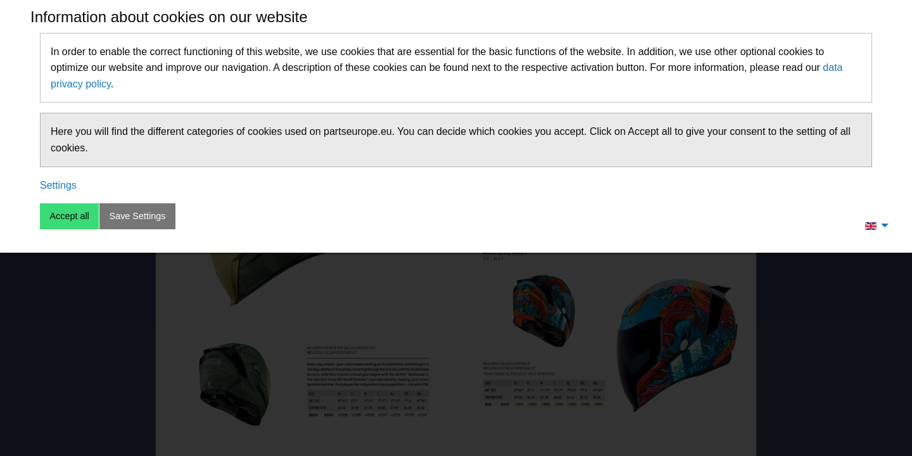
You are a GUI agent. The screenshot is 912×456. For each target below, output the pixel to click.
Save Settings (138, 216)
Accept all (69, 216)
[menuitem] (873, 225)
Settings (58, 185)
